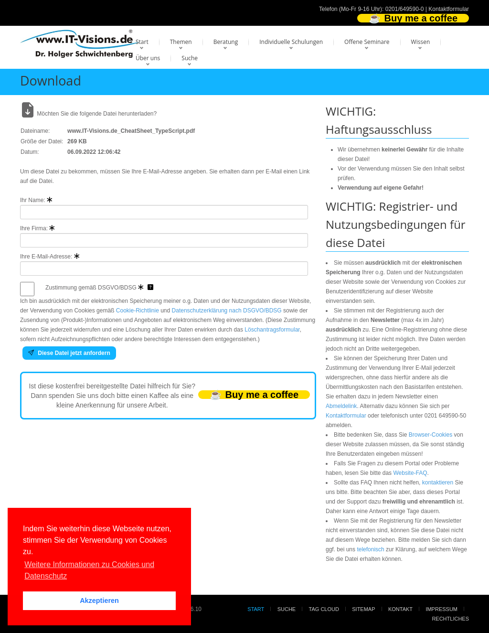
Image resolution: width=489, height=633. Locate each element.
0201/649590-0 (404, 9)
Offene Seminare (367, 42)
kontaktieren (437, 482)
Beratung (225, 42)
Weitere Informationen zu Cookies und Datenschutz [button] (89, 570)
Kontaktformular (448, 9)
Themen (181, 42)
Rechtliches (450, 619)
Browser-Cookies (430, 434)
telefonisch (370, 549)
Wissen (420, 42)
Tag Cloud (324, 609)
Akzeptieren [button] (99, 600)
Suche (189, 58)
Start (142, 42)
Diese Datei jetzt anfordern (69, 353)
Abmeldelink (341, 406)
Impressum (441, 609)
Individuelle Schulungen (291, 42)
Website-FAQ (410, 473)
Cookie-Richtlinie (137, 310)
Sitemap (363, 609)
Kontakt (400, 609)
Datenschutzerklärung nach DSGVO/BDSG (227, 310)
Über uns (148, 58)
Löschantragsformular (271, 329)
